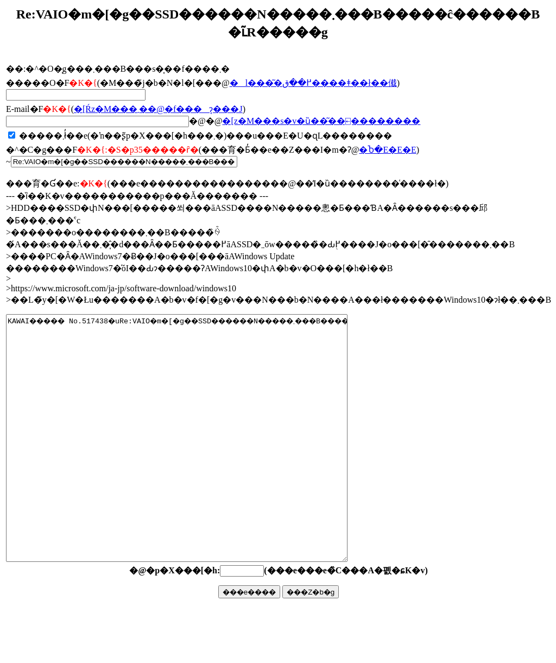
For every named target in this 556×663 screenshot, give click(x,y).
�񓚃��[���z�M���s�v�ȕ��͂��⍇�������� (321, 121)
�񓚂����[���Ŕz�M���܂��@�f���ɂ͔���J (158, 109)
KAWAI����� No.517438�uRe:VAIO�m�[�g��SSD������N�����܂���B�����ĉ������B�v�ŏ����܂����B (197, 462)
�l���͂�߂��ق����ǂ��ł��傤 (313, 82)
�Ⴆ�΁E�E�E (387, 149)
